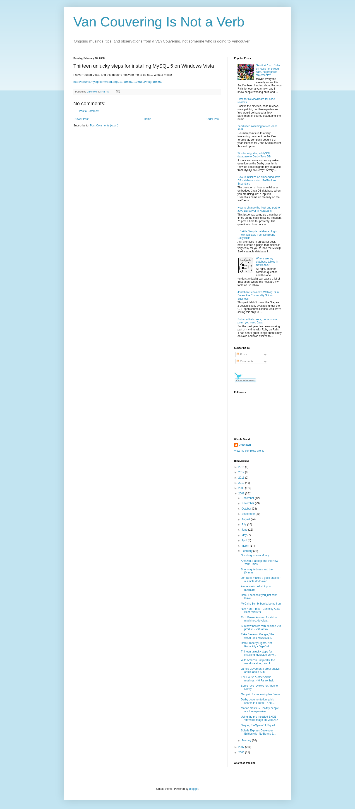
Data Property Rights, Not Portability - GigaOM (256, 644)
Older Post (212, 119)
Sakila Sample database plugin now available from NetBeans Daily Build (257, 235)
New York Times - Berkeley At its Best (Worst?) (260, 610)
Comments (245, 361)
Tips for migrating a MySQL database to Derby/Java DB (254, 155)
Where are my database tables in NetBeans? (267, 262)
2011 (241, 477)
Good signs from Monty (255, 555)
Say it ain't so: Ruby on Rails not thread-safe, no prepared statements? (268, 70)
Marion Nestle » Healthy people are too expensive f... (260, 710)
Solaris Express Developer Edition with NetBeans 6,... (258, 732)
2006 (241, 752)
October (247, 508)
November (248, 503)
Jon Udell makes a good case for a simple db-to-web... (261, 579)
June (245, 529)
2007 (241, 747)
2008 (241, 493)
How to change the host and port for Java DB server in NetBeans (259, 209)
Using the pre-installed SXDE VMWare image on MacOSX (259, 718)
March (246, 545)
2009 (241, 488)
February (247, 551)
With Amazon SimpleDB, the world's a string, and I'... (258, 662)
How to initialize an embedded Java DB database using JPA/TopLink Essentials (258, 180)
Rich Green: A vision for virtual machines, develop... (259, 619)
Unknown (245, 444)
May (244, 535)
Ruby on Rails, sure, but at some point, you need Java (257, 321)
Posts (242, 354)
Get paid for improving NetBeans (260, 694)
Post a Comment (89, 111)
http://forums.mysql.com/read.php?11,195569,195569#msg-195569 (118, 81)
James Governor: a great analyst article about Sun (260, 670)
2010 (241, 482)
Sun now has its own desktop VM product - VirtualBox (261, 627)
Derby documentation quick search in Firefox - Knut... (258, 701)
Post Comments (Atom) (104, 125)
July (244, 524)
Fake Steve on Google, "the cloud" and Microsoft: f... (257, 636)
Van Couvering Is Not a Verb (159, 21)
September (249, 513)
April (245, 540)
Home (147, 119)
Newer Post (81, 119)
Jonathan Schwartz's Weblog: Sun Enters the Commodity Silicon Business (258, 295)
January (247, 740)
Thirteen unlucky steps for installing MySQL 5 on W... (258, 653)
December (248, 498)
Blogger (193, 788)
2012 (241, 472)
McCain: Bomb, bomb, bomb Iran (261, 603)
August (246, 519)
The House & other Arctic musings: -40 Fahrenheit (257, 679)
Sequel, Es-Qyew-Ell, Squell (258, 725)
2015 (241, 467)
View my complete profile (249, 450)
